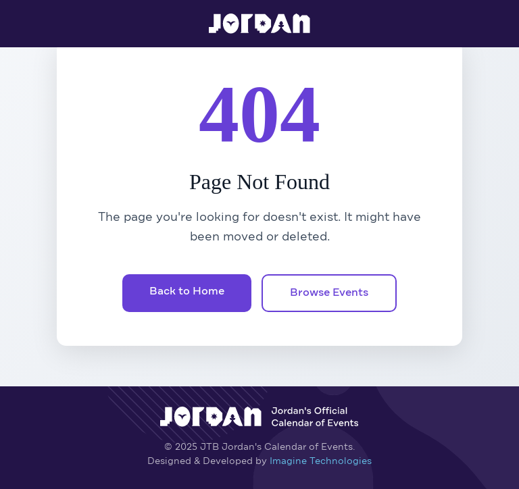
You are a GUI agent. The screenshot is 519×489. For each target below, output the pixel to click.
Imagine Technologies (321, 461)
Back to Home (186, 291)
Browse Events (329, 293)
